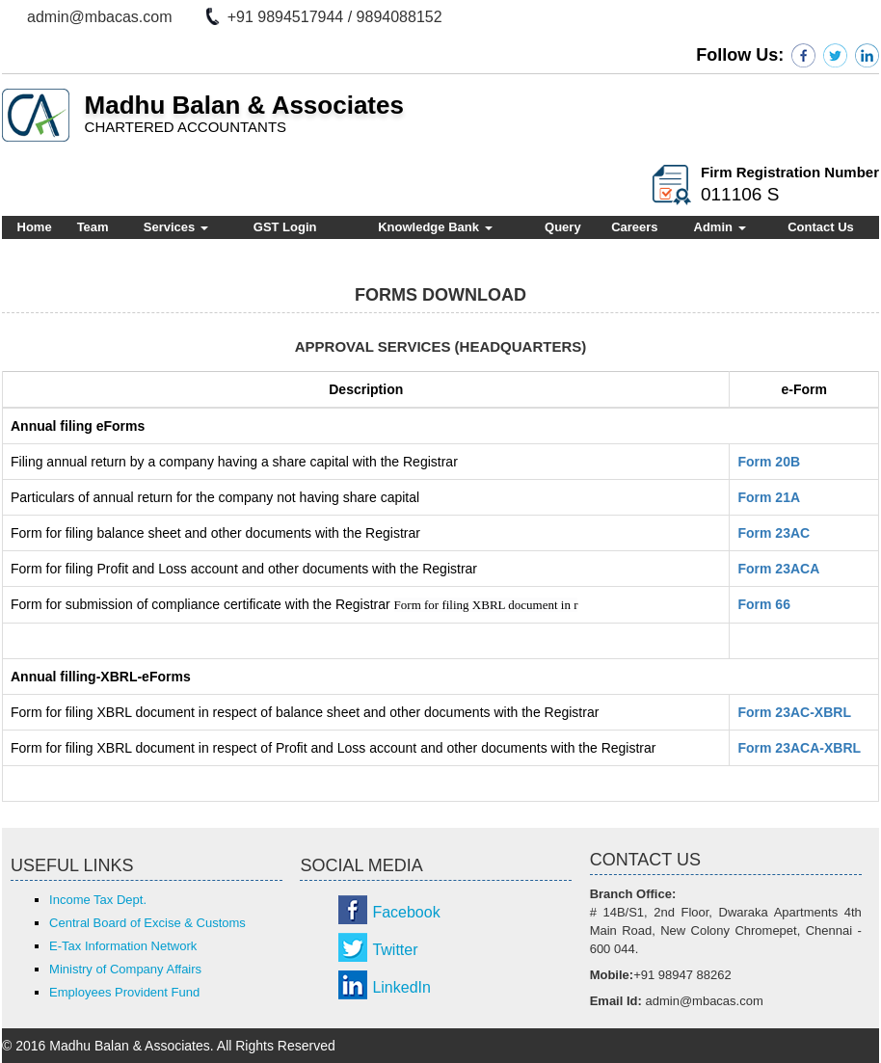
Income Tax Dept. (98, 899)
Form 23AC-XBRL (793, 712)
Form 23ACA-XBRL (799, 748)
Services (176, 227)
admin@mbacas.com (100, 17)
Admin (720, 227)
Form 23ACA (778, 568)
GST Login (285, 227)
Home (34, 227)
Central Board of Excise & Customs (147, 923)
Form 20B (768, 461)
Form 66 (763, 604)
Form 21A (768, 497)
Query (563, 227)
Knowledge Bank (435, 227)
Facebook (406, 912)
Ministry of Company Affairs (125, 969)
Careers (634, 227)
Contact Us (821, 227)
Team (93, 227)
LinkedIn (401, 987)
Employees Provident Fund (124, 992)
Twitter (394, 950)
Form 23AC (773, 533)
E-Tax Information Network (123, 946)
